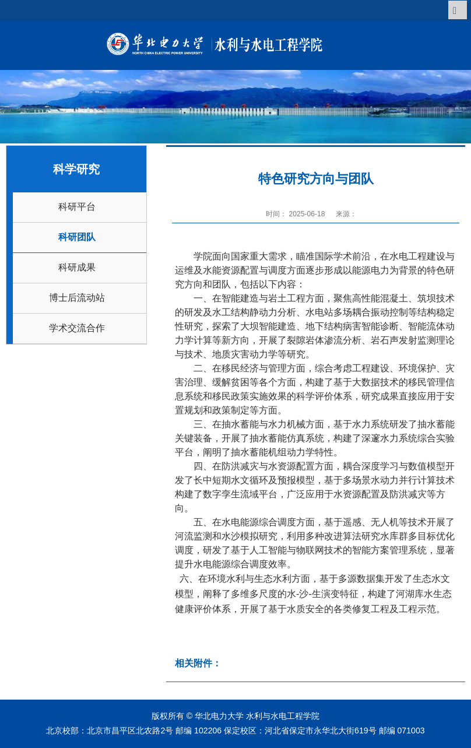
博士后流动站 (77, 298)
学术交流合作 (77, 328)
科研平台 (77, 207)
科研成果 (77, 267)
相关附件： (198, 663)
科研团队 (77, 237)
